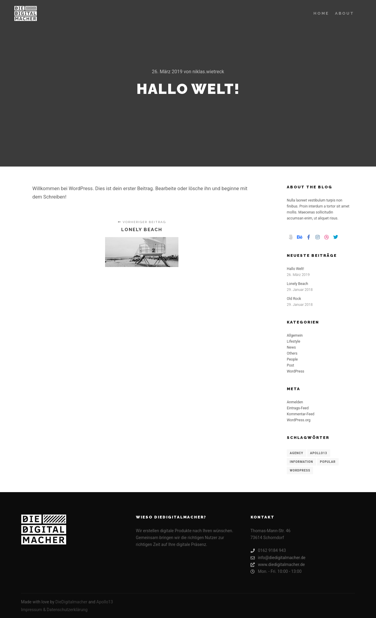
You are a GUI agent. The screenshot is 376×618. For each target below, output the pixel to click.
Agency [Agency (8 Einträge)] (296, 453)
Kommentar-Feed (300, 414)
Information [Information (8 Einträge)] (301, 461)
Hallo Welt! (295, 269)
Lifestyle (293, 341)
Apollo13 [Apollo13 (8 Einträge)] (318, 453)
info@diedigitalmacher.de (278, 557)
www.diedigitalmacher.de (278, 564)
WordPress (295, 371)
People (292, 359)
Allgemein (295, 335)
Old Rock (294, 299)
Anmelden (295, 402)
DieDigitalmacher (71, 601)
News (291, 347)
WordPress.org (298, 420)
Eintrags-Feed (298, 408)
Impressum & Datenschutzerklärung (54, 609)
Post (290, 365)
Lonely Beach (297, 284)
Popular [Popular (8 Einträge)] (328, 461)
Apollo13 (104, 601)
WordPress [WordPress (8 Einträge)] (300, 470)
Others (292, 353)
